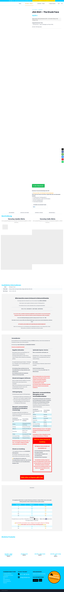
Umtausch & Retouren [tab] (24, 212)
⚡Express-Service (52, 3)
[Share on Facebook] (63, 152)
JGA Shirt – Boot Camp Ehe (55, 554)
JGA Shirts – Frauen (41, 3)
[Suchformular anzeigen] (61, 3)
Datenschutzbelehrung (7, 581)
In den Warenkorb (40, 186)
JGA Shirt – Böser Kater (39, 554)
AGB (4, 578)
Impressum (5, 582)
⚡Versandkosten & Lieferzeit (8, 575)
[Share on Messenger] (63, 157)
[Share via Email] (63, 154)
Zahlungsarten (5, 576)
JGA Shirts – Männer (37, 9)
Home (20, 3)
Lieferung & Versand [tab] (39, 212)
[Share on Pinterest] (63, 159)
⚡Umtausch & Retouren (7, 573)
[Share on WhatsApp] (63, 161)
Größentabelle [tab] (52, 212)
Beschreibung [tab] (11, 212)
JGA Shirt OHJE (24, 554)
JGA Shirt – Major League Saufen (8, 554)
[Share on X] (63, 149)
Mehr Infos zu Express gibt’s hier (32, 477)
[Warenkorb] (59, 3)
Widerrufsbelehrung (6, 579)
